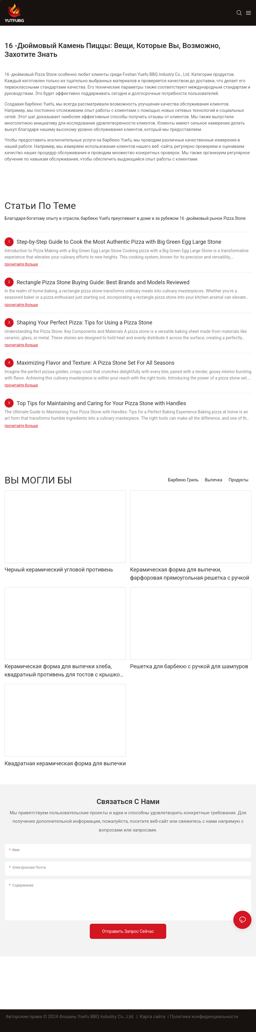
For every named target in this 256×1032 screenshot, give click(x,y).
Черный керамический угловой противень (59, 569)
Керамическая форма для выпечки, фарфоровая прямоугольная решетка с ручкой (189, 573)
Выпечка (213, 479)
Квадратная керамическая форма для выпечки (65, 763)
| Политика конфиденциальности (203, 1016)
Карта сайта (153, 1016)
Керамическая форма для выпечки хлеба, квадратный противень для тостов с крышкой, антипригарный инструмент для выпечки (64, 671)
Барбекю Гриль (183, 479)
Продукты (238, 479)
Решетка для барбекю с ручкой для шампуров (189, 666)
